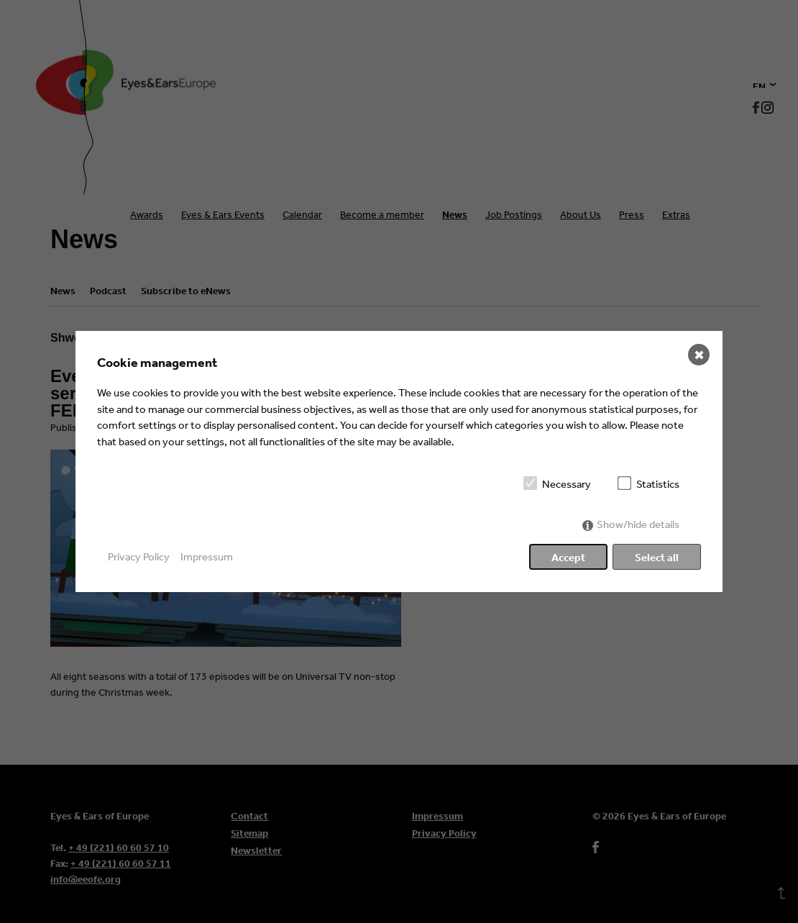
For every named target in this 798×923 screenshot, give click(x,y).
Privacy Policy (139, 556)
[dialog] (399, 461)
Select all (657, 557)
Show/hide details (638, 524)
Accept (568, 557)
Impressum (206, 556)
